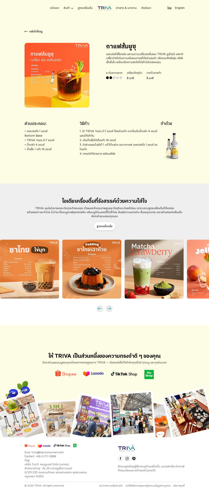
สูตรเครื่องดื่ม (104, 226)
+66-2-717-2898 (46, 456)
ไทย (169, 8)
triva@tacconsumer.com (48, 452)
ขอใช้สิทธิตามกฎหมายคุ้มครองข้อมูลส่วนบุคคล (147, 485)
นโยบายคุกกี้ (179, 485)
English (180, 8)
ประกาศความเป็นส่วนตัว (111, 485)
